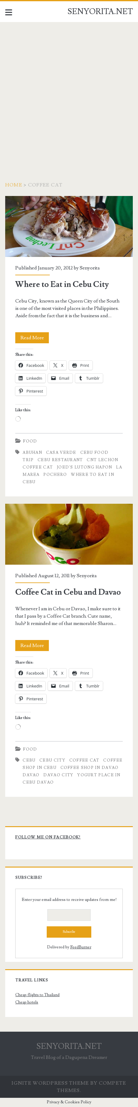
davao (31, 775)
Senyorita (90, 268)
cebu (29, 760)
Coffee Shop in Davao (89, 767)
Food (30, 441)
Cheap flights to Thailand (37, 994)
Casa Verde (61, 452)
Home (13, 185)
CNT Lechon (102, 459)
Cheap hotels (26, 1002)
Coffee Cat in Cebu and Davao (69, 534)
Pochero (55, 474)
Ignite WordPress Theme (50, 1083)
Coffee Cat (38, 467)
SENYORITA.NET (100, 11)
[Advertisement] (69, 94)
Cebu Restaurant (60, 459)
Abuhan (32, 452)
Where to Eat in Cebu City (69, 226)
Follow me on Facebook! (48, 837)
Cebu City (52, 760)
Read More (34, 337)
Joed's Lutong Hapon (84, 467)
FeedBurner (80, 947)
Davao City (58, 775)
